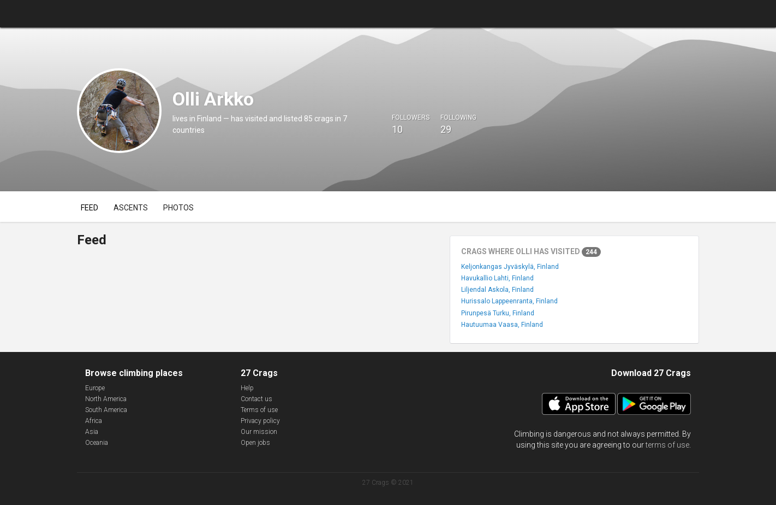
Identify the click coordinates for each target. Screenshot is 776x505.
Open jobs (255, 443)
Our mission (259, 432)
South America (106, 410)
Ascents (131, 207)
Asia (91, 432)
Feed (89, 207)
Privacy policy (260, 421)
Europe (95, 388)
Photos (178, 207)
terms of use (667, 445)
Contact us (256, 399)
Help (247, 388)
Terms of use (259, 410)
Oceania (96, 443)
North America (106, 399)
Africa (93, 421)
